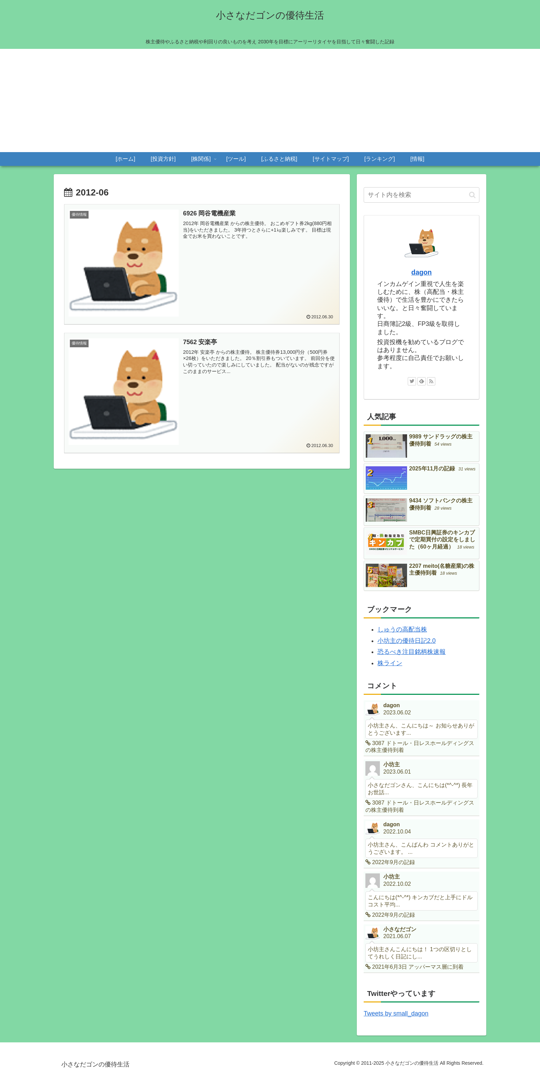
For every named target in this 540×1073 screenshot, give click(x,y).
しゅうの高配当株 (402, 629)
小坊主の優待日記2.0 (406, 640)
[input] (421, 195)
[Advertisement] (270, 100)
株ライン (389, 663)
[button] (472, 195)
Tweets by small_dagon (396, 1013)
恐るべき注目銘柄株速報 (411, 651)
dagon (421, 272)
